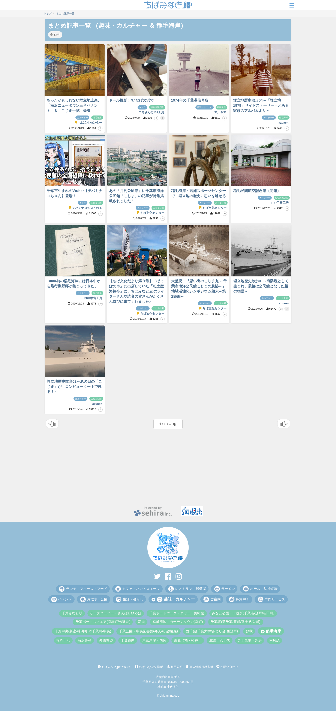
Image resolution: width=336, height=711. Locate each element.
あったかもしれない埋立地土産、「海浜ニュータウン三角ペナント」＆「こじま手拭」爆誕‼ (74, 105)
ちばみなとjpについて (114, 667)
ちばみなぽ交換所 (149, 667)
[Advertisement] (168, 470)
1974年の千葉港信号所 (189, 100)
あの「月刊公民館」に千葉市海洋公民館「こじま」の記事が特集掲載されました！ (136, 196)
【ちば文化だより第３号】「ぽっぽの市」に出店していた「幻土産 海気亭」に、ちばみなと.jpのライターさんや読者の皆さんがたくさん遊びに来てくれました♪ (136, 291)
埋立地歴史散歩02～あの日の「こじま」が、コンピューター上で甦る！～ (74, 387)
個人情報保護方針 (199, 667)
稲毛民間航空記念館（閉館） (257, 191)
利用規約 (175, 667)
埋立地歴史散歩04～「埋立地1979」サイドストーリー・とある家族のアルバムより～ (261, 105)
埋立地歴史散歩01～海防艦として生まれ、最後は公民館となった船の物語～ (260, 286)
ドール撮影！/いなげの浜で (131, 100)
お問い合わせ (227, 667)
